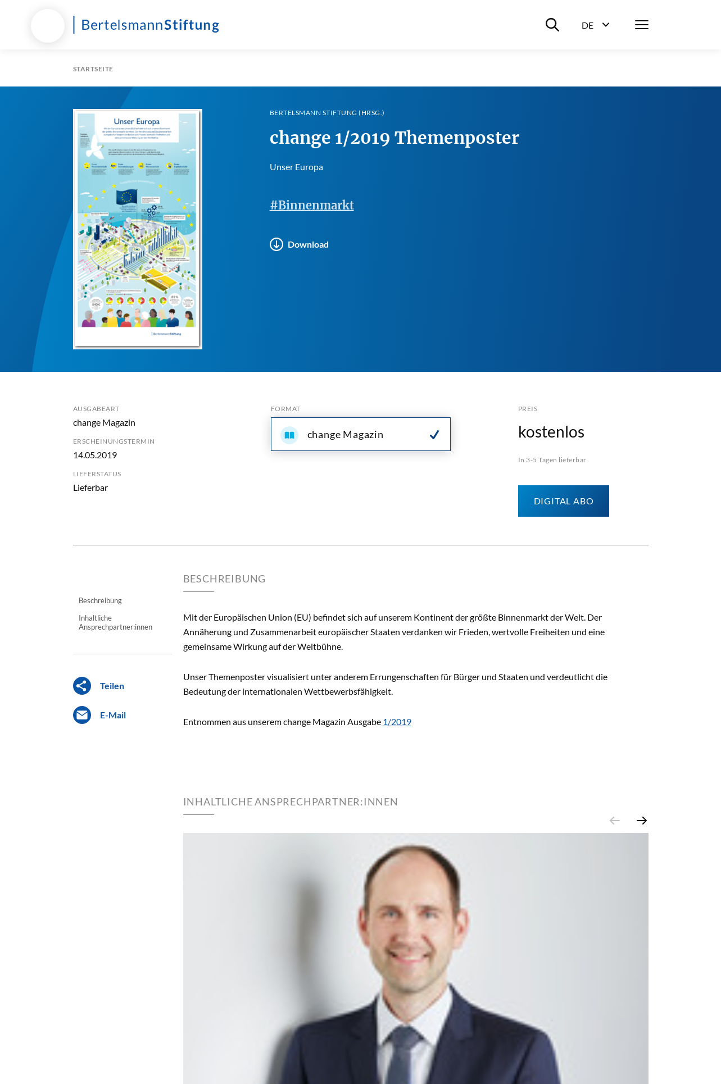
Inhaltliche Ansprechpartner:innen (115, 622)
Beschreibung (100, 600)
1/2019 (397, 721)
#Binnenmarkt (312, 205)
